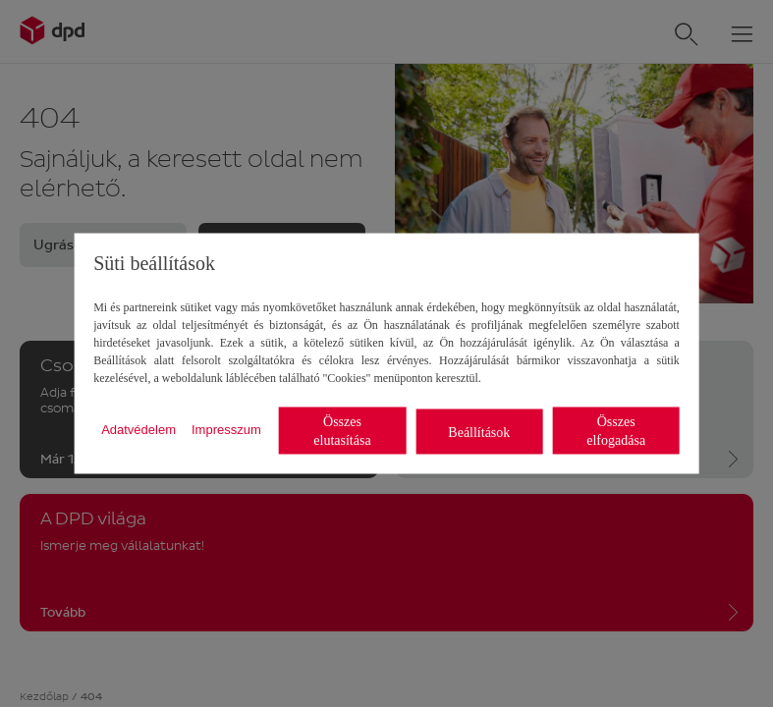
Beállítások (479, 431)
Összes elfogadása (615, 431)
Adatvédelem (138, 428)
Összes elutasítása (341, 431)
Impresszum (226, 428)
